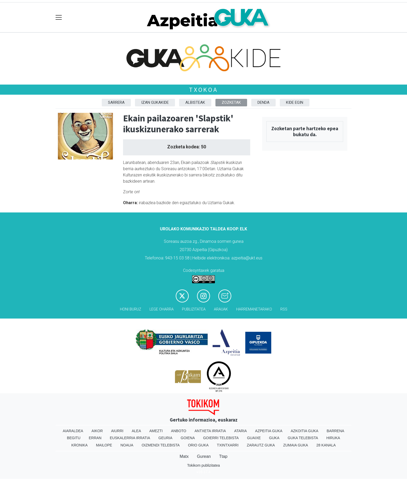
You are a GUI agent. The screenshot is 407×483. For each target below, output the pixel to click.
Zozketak (231, 102)
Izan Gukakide (155, 102)
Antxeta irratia (210, 431)
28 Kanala (326, 445)
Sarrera (116, 102)
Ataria (240, 431)
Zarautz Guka (261, 445)
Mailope (104, 445)
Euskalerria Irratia (130, 438)
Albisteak (195, 102)
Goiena (188, 438)
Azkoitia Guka (304, 431)
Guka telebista (303, 438)
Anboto (178, 431)
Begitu (73, 438)
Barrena (335, 431)
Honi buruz (130, 309)
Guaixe (254, 438)
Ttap (223, 456)
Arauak (221, 309)
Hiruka (333, 438)
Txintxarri (228, 445)
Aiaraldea (73, 431)
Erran (95, 438)
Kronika (79, 445)
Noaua (126, 445)
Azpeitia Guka (268, 431)
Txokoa (203, 90)
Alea (136, 431)
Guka (274, 438)
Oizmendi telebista (161, 445)
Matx (184, 456)
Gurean (204, 456)
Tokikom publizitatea (203, 465)
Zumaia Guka (295, 445)
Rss (283, 309)
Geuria (165, 438)
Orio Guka (198, 445)
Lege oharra (162, 309)
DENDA (263, 102)
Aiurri (117, 431)
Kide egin (294, 102)
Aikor (97, 431)
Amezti (155, 431)
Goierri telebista (221, 438)
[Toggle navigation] (58, 17)
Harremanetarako (254, 309)
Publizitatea (194, 309)
